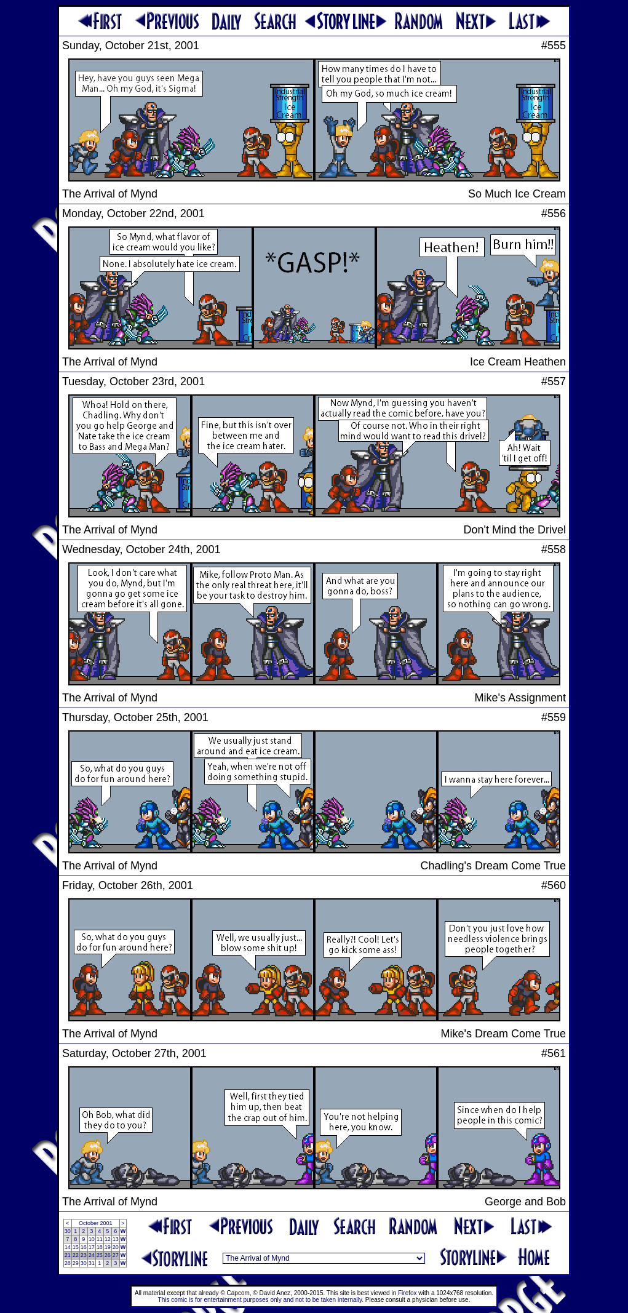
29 (76, 1263)
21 (68, 1255)
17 (92, 1247)
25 (100, 1255)
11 (100, 1239)
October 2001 (96, 1223)
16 (84, 1247)
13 (116, 1239)
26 (108, 1255)
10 (92, 1239)
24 (92, 1255)
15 (76, 1247)
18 (100, 1247)
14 (68, 1247)
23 (84, 1255)
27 (116, 1255)
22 (76, 1255)
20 (116, 1247)
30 (68, 1231)
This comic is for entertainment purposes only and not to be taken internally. (261, 1299)
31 (92, 1263)
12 (108, 1239)
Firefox (407, 1293)
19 (108, 1247)
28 (68, 1263)
